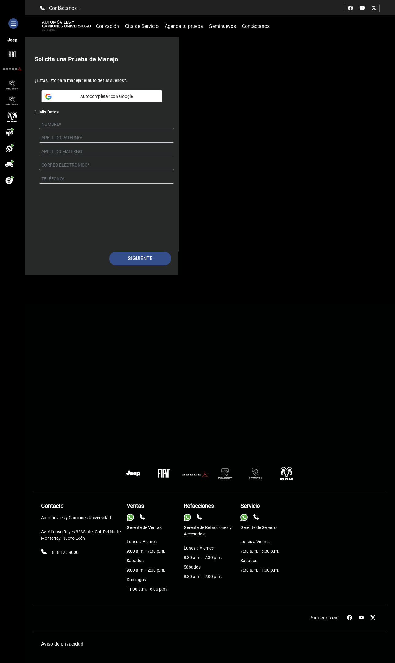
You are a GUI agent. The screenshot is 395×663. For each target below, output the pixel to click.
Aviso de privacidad (62, 644)
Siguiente (140, 258)
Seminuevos (222, 26)
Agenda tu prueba (184, 26)
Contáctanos (256, 26)
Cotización (107, 26)
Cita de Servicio (142, 26)
